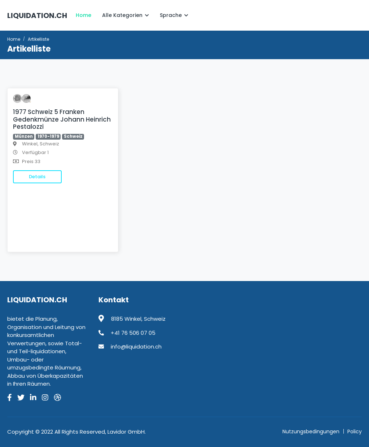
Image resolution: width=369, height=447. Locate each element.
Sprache (174, 15)
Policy (354, 431)
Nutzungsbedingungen (310, 431)
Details (37, 176)
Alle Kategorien (125, 15)
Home (83, 15)
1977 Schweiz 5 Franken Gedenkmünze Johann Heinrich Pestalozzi (62, 119)
